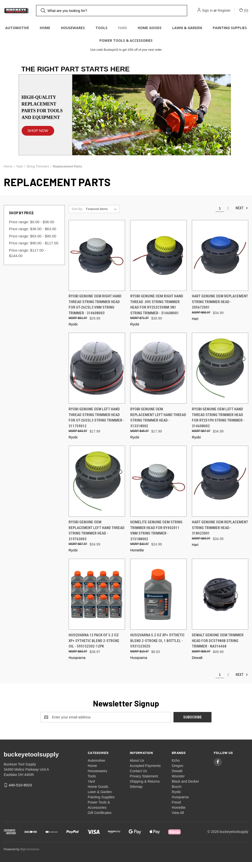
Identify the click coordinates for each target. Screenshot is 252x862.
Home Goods (150, 27)
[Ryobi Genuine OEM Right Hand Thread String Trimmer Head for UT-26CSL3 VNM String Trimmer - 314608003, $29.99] (97, 255)
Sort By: (77, 209)
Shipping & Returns (145, 781)
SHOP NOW (38, 130)
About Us (137, 760)
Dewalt (177, 771)
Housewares (73, 27)
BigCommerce (29, 849)
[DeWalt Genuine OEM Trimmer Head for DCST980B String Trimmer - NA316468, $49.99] (220, 594)
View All (178, 813)
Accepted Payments (145, 766)
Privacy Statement (144, 776)
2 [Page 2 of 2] (228, 208)
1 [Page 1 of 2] (220, 208)
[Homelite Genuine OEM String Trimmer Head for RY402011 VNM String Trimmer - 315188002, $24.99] (158, 481)
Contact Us (138, 771)
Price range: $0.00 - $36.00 (31, 222)
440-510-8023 (20, 785)
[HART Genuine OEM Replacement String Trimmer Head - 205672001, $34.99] (220, 255)
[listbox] (102, 209)
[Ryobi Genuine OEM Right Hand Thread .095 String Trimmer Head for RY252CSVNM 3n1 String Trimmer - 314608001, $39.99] (158, 255)
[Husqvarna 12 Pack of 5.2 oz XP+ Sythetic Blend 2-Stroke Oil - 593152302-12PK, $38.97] (97, 594)
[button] (38, 128)
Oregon (177, 766)
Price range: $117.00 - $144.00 (27, 253)
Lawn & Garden (187, 27)
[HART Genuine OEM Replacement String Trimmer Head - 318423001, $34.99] (220, 481)
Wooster (178, 776)
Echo (176, 760)
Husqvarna (180, 797)
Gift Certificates (100, 813)
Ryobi (176, 792)
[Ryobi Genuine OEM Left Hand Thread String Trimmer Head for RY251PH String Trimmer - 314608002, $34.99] (220, 368)
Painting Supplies (230, 27)
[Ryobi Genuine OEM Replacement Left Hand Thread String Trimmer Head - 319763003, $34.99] (97, 481)
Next (242, 208)
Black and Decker (185, 781)
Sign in (207, 10)
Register (224, 10)
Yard (122, 27)
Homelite (178, 807)
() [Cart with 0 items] (243, 10)
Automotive (17, 27)
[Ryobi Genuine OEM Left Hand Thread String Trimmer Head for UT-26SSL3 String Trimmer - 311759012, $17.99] (97, 368)
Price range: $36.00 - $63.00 (32, 229)
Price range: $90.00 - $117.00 (33, 243)
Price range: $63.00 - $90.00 (32, 236)
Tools (101, 27)
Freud (176, 802)
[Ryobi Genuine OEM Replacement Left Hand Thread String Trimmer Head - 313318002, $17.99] (158, 368)
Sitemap (136, 787)
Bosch (176, 787)
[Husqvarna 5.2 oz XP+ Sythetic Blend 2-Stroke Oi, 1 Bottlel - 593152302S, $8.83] (158, 594)
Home (45, 27)
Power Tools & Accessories (126, 40)
